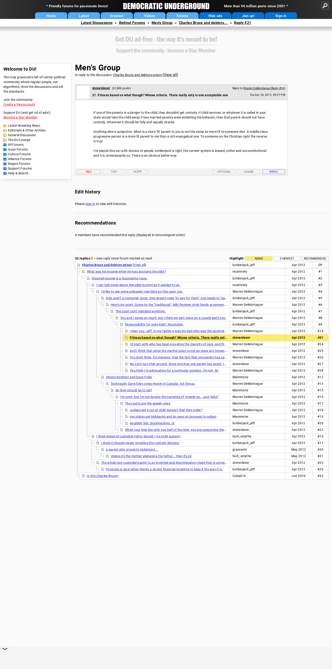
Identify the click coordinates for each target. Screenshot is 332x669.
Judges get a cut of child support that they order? (166, 410)
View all (170, 75)
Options (223, 171)
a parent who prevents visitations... (132, 449)
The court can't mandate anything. (140, 311)
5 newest (287, 258)
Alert (137, 171)
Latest (84, 16)
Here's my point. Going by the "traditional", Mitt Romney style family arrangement (170, 304)
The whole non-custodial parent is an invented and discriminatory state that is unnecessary (168, 462)
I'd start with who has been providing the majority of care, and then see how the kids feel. (195, 344)
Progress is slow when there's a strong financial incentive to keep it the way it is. (164, 469)
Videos (149, 16)
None (259, 258)
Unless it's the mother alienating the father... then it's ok (151, 456)
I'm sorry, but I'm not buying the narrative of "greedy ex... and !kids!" (169, 397)
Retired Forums (132, 23)
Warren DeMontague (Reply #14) (264, 88)
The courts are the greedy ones (147, 403)
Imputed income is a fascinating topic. (119, 278)
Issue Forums (18, 149)
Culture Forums (19, 154)
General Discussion (22, 135)
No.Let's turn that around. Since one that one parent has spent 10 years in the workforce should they (203, 364)
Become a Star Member (20, 117)
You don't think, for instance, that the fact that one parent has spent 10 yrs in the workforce (197, 357)
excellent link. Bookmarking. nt (152, 423)
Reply (274, 171)
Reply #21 (242, 23)
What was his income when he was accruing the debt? (126, 271)
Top (114, 171)
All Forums (16, 144)
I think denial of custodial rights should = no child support (138, 436)
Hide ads (215, 16)
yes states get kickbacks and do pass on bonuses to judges (173, 416)
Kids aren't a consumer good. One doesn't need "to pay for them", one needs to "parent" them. (173, 298)
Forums (182, 16)
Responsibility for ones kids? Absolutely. (154, 324)
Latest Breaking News (24, 125)
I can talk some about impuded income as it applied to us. (138, 285)
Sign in (280, 16)
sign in (90, 204)
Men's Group (162, 23)
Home (51, 16)
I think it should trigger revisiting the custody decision (140, 443)
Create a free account (19, 104)
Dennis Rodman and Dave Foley (129, 377)
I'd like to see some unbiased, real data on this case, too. (142, 291)
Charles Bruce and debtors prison (137, 75)
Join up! (248, 16)
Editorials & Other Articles (26, 130)
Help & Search (18, 173)
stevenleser (101, 88)
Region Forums (19, 163)
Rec (89, 171)
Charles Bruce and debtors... (203, 23)
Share (249, 171)
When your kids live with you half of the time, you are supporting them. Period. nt (184, 430)
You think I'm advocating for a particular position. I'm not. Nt (174, 370)
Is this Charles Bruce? (103, 476)
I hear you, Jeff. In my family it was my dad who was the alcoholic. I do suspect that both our (198, 331)
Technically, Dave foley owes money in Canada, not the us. (153, 383)
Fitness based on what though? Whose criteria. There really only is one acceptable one (195, 337)
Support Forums (20, 168)
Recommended (315, 258)
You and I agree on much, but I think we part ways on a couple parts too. (173, 318)
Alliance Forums (20, 159)
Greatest (116, 16)
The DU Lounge (19, 140)
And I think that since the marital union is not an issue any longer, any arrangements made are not (201, 351)
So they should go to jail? (133, 390)
